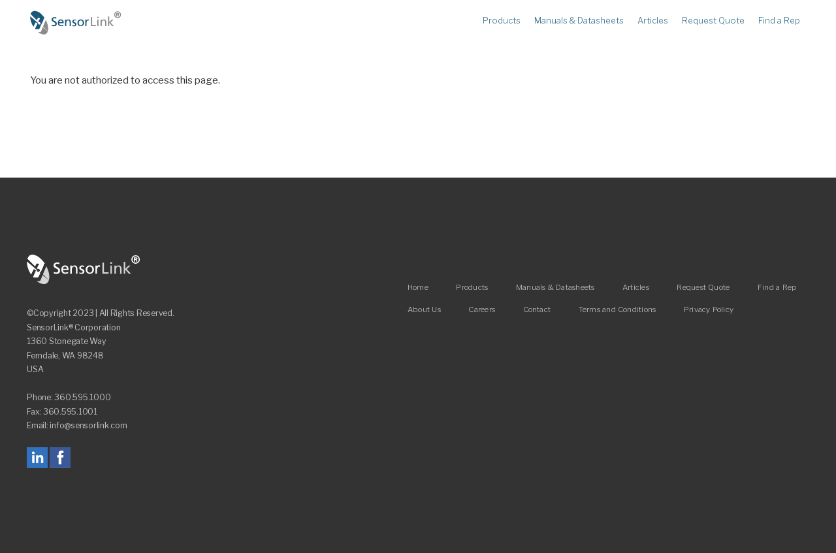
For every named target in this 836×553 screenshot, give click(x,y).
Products (502, 21)
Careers (481, 309)
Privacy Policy (708, 309)
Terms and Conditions (617, 309)
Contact (537, 309)
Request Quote (713, 21)
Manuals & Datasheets (579, 21)
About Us (424, 309)
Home (75, 23)
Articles (652, 21)
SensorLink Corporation (83, 269)
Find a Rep (779, 21)
